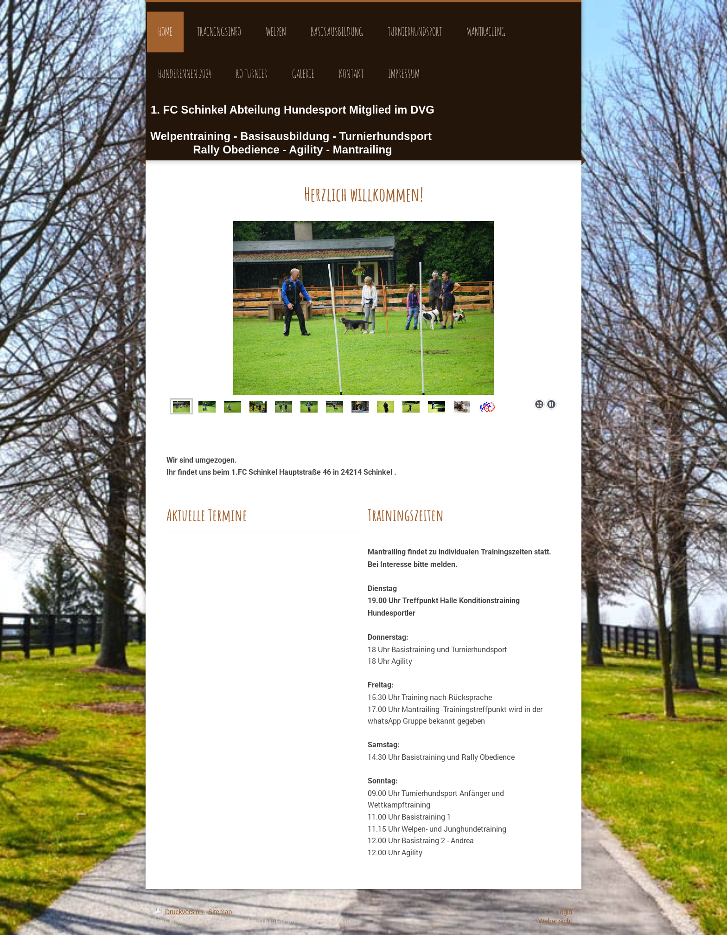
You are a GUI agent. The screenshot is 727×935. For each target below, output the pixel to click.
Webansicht (555, 921)
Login (564, 912)
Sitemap (220, 912)
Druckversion (179, 912)
